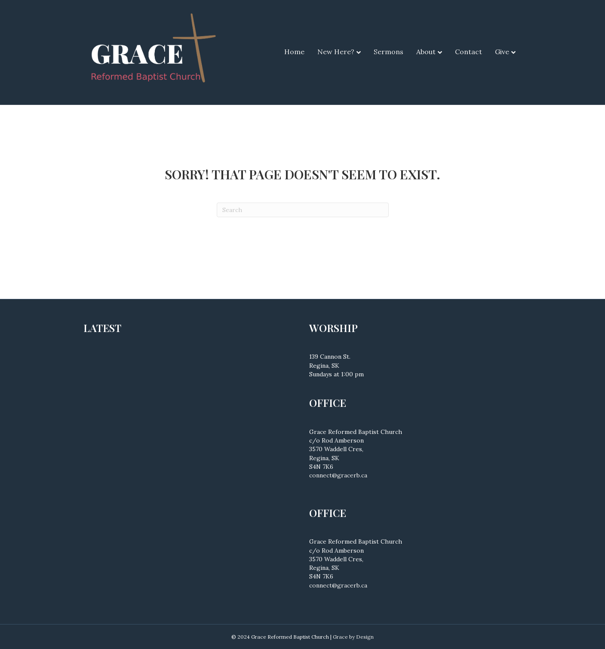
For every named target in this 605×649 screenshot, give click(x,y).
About (426, 51)
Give (502, 51)
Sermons (388, 51)
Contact (468, 51)
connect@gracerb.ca (338, 475)
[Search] (303, 210)
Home (294, 51)
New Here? (335, 51)
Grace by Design (353, 637)
